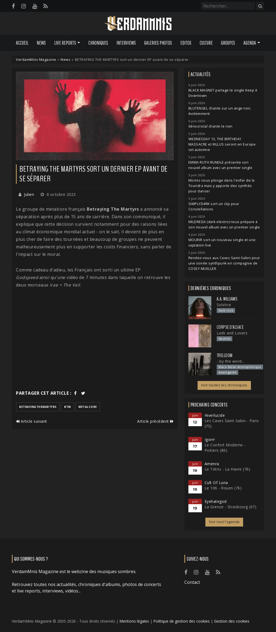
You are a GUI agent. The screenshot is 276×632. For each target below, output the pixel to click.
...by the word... (231, 361)
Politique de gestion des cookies (181, 621)
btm (67, 407)
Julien (29, 194)
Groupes (228, 43)
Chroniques (98, 43)
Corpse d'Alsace (230, 327)
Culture (206, 43)
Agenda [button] (249, 43)
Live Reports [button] (65, 43)
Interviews (126, 43)
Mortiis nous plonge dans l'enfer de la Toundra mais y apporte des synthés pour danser (221, 185)
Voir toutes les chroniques (224, 385)
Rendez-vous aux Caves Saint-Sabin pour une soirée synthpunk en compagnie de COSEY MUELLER (224, 263)
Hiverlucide (215, 415)
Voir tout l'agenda (224, 522)
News (41, 43)
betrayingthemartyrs (38, 407)
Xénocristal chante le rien (210, 126)
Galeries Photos (158, 43)
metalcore (87, 407)
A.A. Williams (227, 299)
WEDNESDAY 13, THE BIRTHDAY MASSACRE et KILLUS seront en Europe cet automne (222, 144)
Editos (185, 43)
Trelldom (225, 355)
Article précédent (155, 421)
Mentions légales (134, 621)
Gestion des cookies (231, 621)
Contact (192, 582)
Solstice (224, 304)
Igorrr (210, 439)
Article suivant (31, 421)
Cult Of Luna (216, 482)
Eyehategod (216, 501)
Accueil (22, 43)
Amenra (212, 463)
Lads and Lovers (232, 333)
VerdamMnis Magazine (36, 59)
